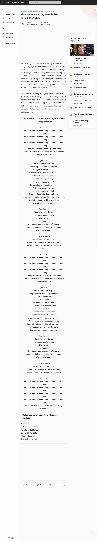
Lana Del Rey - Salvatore (82, 107)
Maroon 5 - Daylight (81, 87)
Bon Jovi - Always (80, 81)
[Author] (35, 25)
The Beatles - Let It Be (82, 74)
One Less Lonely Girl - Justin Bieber (81, 60)
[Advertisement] (82, 22)
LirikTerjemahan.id (15, 2)
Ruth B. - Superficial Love (83, 114)
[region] (44, 44)
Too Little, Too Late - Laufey (84, 94)
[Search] (45, 2)
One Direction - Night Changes (81, 122)
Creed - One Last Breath (82, 101)
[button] (31, 2)
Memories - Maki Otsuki (82, 67)
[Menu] (3, 3)
